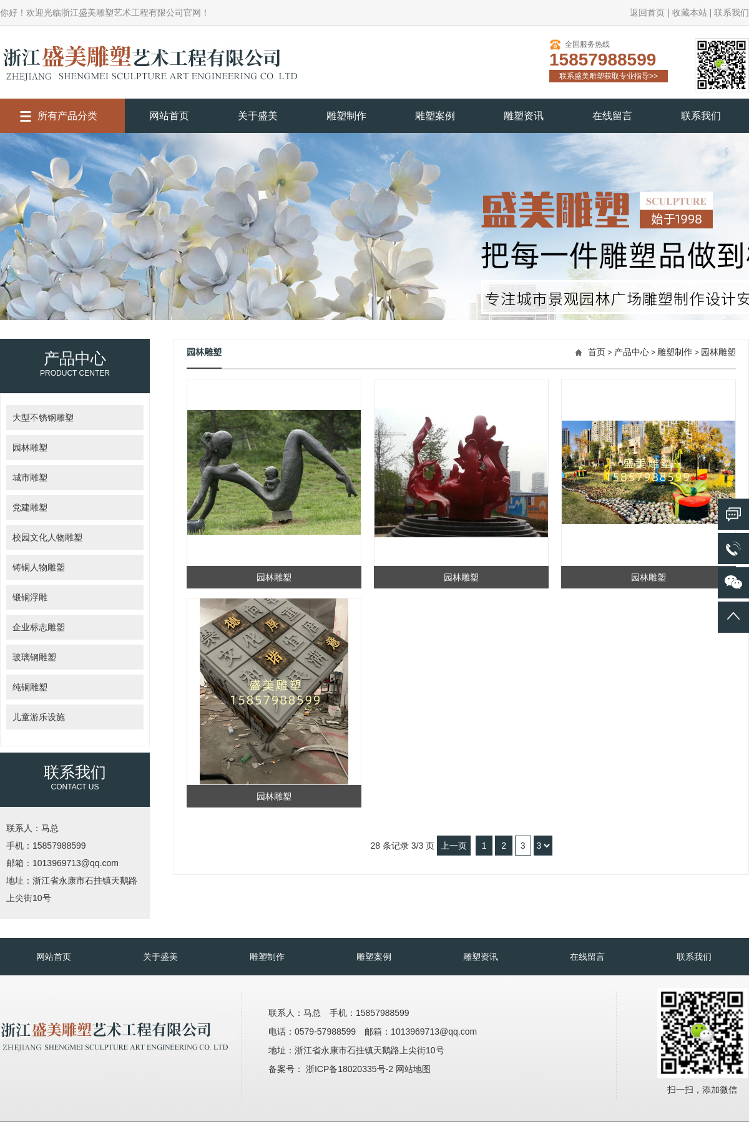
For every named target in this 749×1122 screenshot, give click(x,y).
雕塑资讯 (524, 115)
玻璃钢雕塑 (34, 657)
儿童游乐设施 (38, 717)
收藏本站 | (692, 12)
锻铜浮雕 (29, 597)
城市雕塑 (29, 477)
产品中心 (631, 352)
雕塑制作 (346, 115)
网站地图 (413, 1069)
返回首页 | (650, 12)
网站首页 (169, 115)
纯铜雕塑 (29, 687)
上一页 (454, 846)
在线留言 (612, 115)
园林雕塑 (29, 447)
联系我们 (731, 12)
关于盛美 (258, 115)
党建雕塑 (29, 507)
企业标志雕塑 (38, 627)
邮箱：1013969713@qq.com (62, 863)
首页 (596, 352)
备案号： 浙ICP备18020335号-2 (332, 1069)
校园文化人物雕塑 (47, 537)
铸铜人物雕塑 (38, 567)
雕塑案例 (435, 115)
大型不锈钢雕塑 (43, 417)
